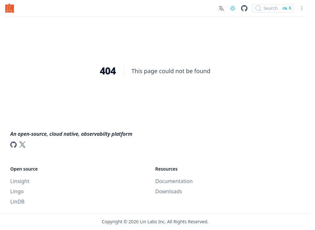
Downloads (168, 191)
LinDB (17, 201)
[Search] (273, 8)
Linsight (19, 181)
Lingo (17, 191)
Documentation (174, 181)
